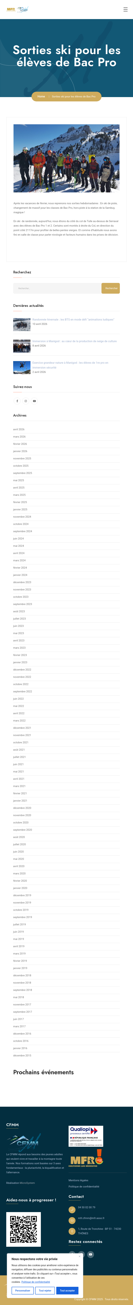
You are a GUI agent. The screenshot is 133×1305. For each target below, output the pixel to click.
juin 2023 (18, 626)
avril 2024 (18, 553)
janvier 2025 (20, 509)
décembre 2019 (22, 895)
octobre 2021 (20, 742)
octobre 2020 (20, 822)
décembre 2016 (22, 1033)
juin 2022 (18, 698)
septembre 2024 (22, 531)
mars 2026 (19, 436)
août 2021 (19, 749)
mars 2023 (19, 647)
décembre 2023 (22, 582)
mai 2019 (18, 939)
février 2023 (20, 655)
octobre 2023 (20, 596)
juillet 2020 (19, 844)
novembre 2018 (22, 982)
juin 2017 (18, 1019)
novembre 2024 (22, 516)
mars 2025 (19, 494)
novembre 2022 (22, 677)
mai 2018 (18, 997)
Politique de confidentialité (35, 1282)
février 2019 (20, 960)
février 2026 (20, 444)
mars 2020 (19, 873)
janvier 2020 (20, 888)
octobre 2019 (20, 909)
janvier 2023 (20, 662)
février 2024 (20, 567)
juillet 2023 (19, 618)
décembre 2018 (22, 975)
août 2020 (19, 837)
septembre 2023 (22, 604)
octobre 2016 (20, 1041)
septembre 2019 (22, 917)
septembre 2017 (22, 1011)
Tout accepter (67, 1290)
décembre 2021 (22, 727)
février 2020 (20, 880)
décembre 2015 (22, 1055)
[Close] (79, 1256)
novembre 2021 (22, 735)
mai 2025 (18, 480)
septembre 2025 (22, 473)
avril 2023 (18, 640)
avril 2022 (18, 713)
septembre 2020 (22, 829)
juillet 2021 (19, 757)
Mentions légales (78, 1180)
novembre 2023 (22, 589)
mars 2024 (19, 560)
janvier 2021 (20, 800)
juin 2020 (18, 851)
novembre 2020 (22, 815)
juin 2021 (18, 764)
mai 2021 (18, 771)
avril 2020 (18, 866)
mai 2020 (18, 859)
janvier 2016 (20, 1048)
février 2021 (20, 793)
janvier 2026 (20, 451)
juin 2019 (18, 931)
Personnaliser (22, 1290)
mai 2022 (18, 706)
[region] (45, 1275)
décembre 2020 (22, 808)
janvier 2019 (20, 968)
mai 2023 (18, 633)
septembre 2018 (22, 990)
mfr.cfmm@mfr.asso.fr (91, 1218)
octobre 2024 (20, 524)
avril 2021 (18, 778)
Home (41, 96)
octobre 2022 (20, 684)
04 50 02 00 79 (86, 1207)
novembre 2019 (22, 902)
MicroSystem (27, 1183)
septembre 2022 (22, 691)
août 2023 (19, 611)
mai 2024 (18, 545)
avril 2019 (18, 946)
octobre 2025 (20, 465)
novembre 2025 (22, 458)
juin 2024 (18, 538)
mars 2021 (19, 786)
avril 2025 (18, 487)
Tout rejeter (45, 1290)
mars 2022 (19, 720)
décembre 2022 (22, 669)
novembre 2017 (22, 1004)
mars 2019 (19, 953)
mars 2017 (19, 1026)
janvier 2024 (20, 575)
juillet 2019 (19, 924)
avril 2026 (18, 429)
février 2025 (20, 502)
